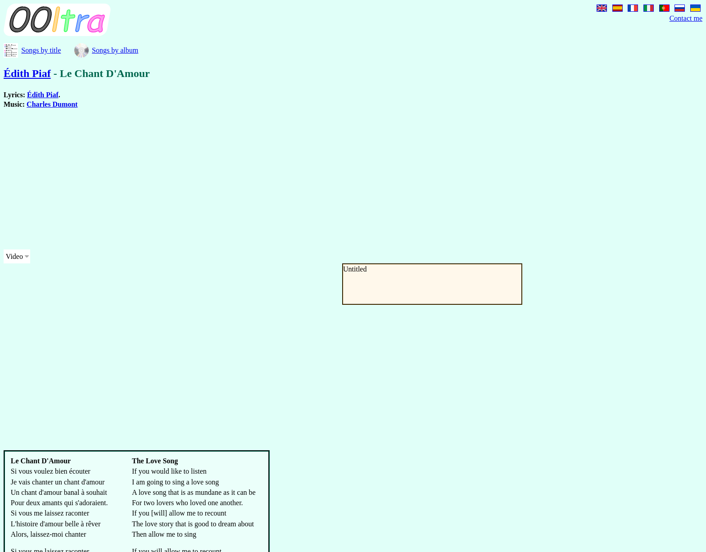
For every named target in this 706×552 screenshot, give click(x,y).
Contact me (686, 18)
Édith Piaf (27, 73)
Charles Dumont (52, 104)
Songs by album (115, 50)
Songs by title (41, 50)
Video (14, 256)
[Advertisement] (274, 179)
